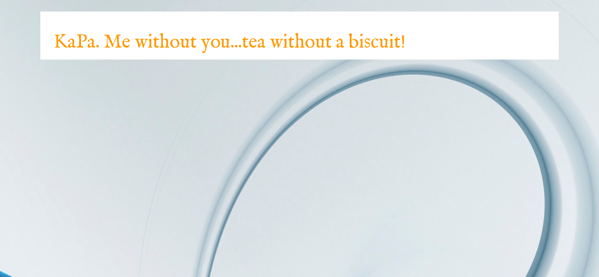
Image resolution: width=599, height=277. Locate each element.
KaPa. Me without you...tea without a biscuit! (229, 42)
